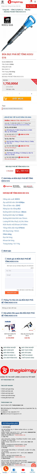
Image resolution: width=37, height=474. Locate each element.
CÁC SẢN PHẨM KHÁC (10, 358)
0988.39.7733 (14, 120)
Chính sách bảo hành (7, 393)
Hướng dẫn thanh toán (8, 397)
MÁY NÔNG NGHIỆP (9, 347)
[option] (10, 329)
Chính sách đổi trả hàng (8, 395)
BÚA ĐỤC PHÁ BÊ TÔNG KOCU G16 (12, 108)
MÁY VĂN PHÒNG (8, 352)
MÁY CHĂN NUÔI (8, 350)
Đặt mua (18, 98)
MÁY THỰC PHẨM (27, 350)
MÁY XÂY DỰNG (26, 352)
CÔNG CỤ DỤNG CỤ (9, 355)
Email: (12, 413)
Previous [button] (2, 328)
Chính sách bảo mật (7, 391)
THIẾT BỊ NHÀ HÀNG (28, 358)
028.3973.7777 (25, 120)
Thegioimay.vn (20, 435)
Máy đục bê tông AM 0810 (27, 334)
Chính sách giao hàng (8, 389)
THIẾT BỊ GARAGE (27, 355)
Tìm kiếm (31, 6)
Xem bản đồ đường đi (10, 136)
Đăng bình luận (11, 292)
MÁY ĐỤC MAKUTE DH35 (10, 334)
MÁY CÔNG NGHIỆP (28, 347)
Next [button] (34, 328)
